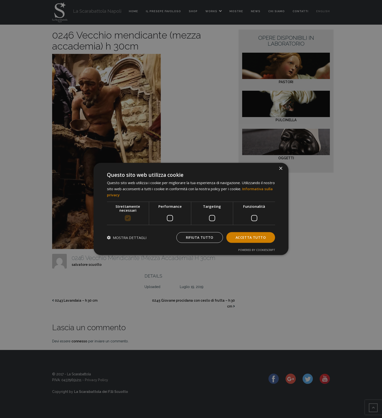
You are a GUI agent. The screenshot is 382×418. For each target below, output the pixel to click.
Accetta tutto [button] (251, 237)
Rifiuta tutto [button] (199, 237)
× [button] (280, 168)
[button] (127, 237)
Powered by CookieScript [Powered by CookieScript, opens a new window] (256, 250)
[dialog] (191, 209)
